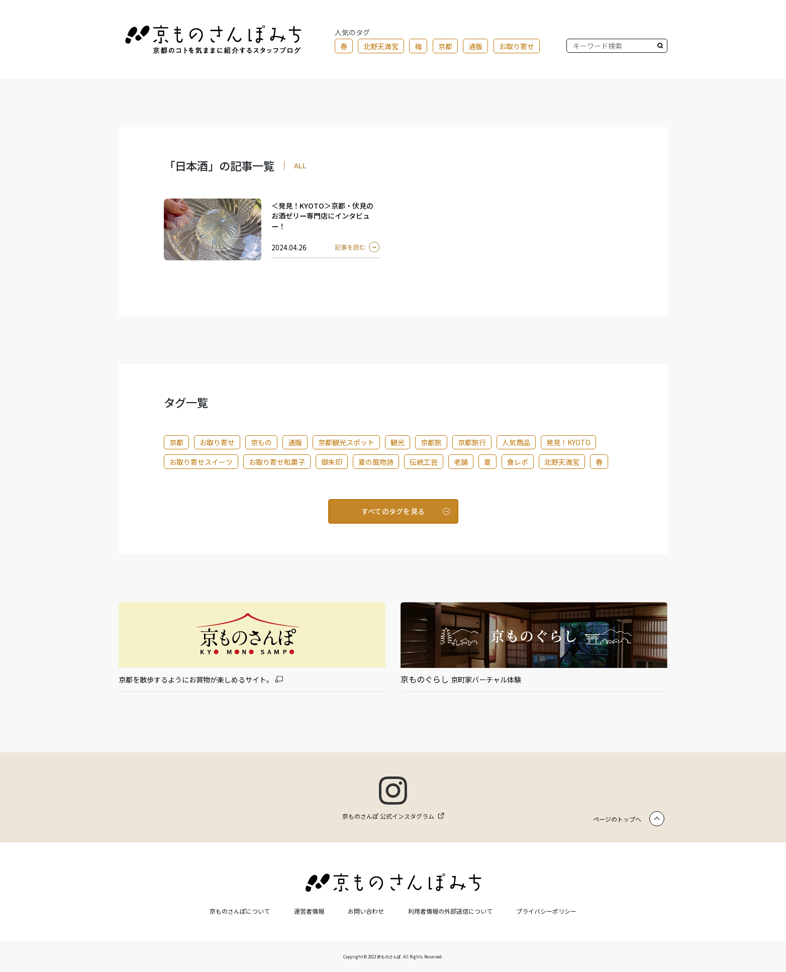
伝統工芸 (424, 462)
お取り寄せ (516, 46)
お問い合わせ (366, 911)
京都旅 (431, 442)
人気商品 (516, 442)
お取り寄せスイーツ (201, 462)
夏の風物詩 (376, 462)
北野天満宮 (381, 46)
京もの (261, 442)
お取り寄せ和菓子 (277, 462)
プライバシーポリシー (546, 911)
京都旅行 (472, 442)
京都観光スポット (346, 442)
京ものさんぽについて (240, 911)
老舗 (461, 462)
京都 (445, 46)
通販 (475, 46)
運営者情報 (309, 911)
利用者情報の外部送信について (450, 911)
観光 (397, 442)
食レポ (517, 462)
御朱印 (331, 462)
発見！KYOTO (568, 442)
